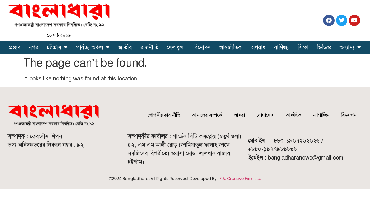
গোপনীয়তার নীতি (164, 115)
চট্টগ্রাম (57, 47)
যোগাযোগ (265, 115)
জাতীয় (125, 47)
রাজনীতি (149, 47)
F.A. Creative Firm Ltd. (240, 178)
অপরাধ (258, 47)
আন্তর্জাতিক (230, 47)
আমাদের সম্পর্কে (207, 115)
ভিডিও (324, 47)
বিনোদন (202, 47)
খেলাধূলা (176, 47)
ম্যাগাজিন (321, 115)
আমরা (239, 115)
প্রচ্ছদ (14, 47)
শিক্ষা (303, 47)
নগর (33, 47)
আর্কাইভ (293, 115)
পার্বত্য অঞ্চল (93, 47)
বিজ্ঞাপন (349, 115)
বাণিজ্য (281, 47)
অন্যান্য (350, 47)
